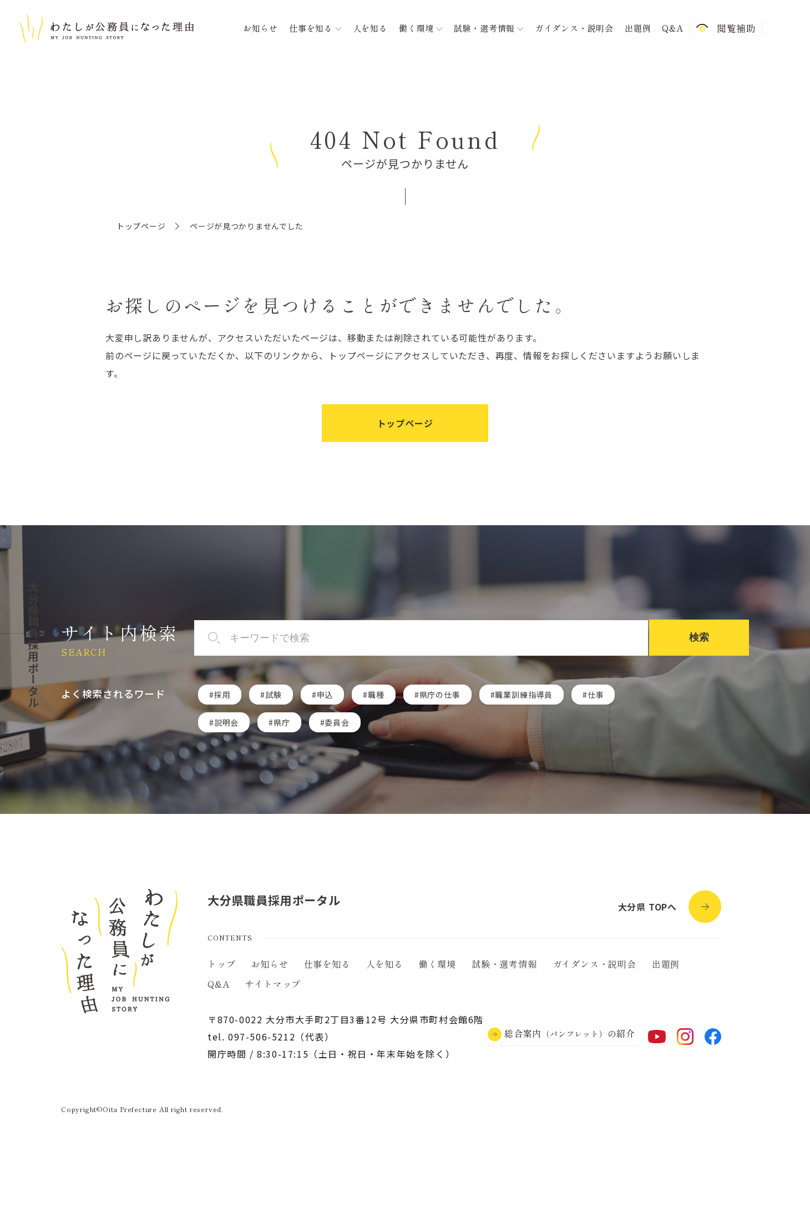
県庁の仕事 (439, 694)
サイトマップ (273, 983)
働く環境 (437, 963)
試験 (273, 694)
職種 (376, 694)
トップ (221, 963)
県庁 (282, 722)
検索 (699, 637)
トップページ (141, 226)
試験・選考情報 (504, 963)
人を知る (370, 28)
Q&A (673, 28)
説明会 (226, 722)
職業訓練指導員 (524, 694)
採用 (222, 694)
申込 (325, 694)
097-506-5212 (261, 1036)
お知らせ (260, 28)
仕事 (596, 694)
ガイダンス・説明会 (574, 28)
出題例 (638, 28)
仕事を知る (327, 963)
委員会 (337, 722)
